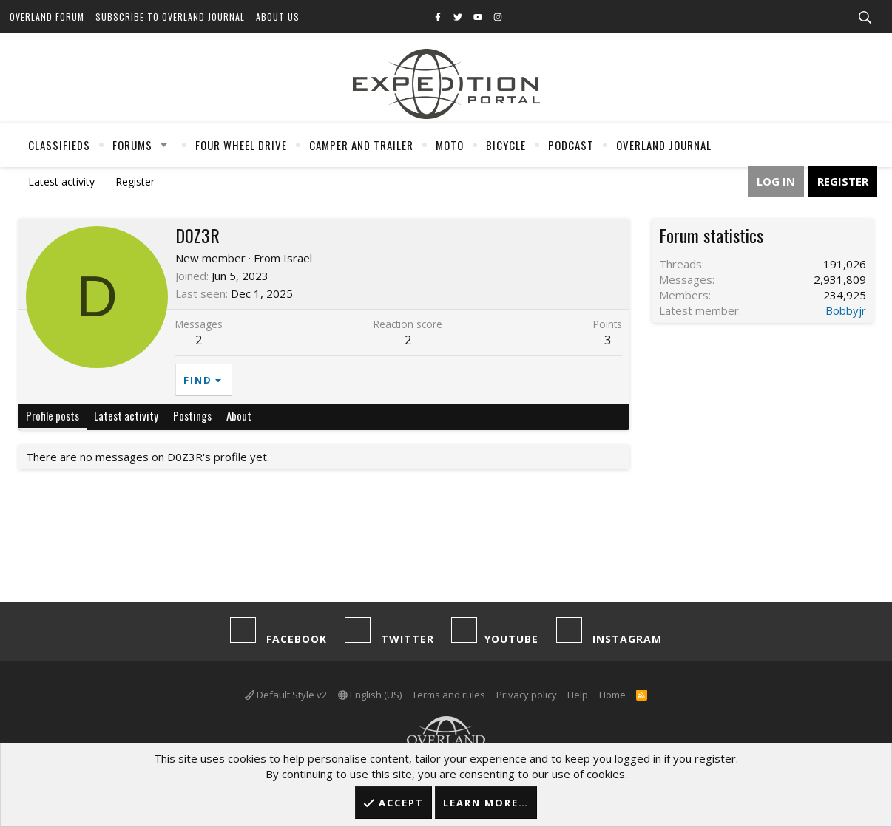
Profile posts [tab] (52, 415)
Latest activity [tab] (126, 415)
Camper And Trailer (361, 145)
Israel (297, 258)
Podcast (571, 145)
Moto (450, 145)
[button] (164, 145)
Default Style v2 (286, 694)
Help (577, 694)
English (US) (370, 694)
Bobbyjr (845, 310)
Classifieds (59, 145)
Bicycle (506, 145)
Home (612, 694)
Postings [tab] (192, 415)
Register (135, 181)
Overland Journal (664, 145)
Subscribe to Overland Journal (170, 16)
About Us (278, 16)
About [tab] (238, 415)
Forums (132, 145)
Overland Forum (47, 16)
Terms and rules (448, 694)
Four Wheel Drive (241, 145)
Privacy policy (526, 694)
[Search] (864, 18)
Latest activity (61, 181)
